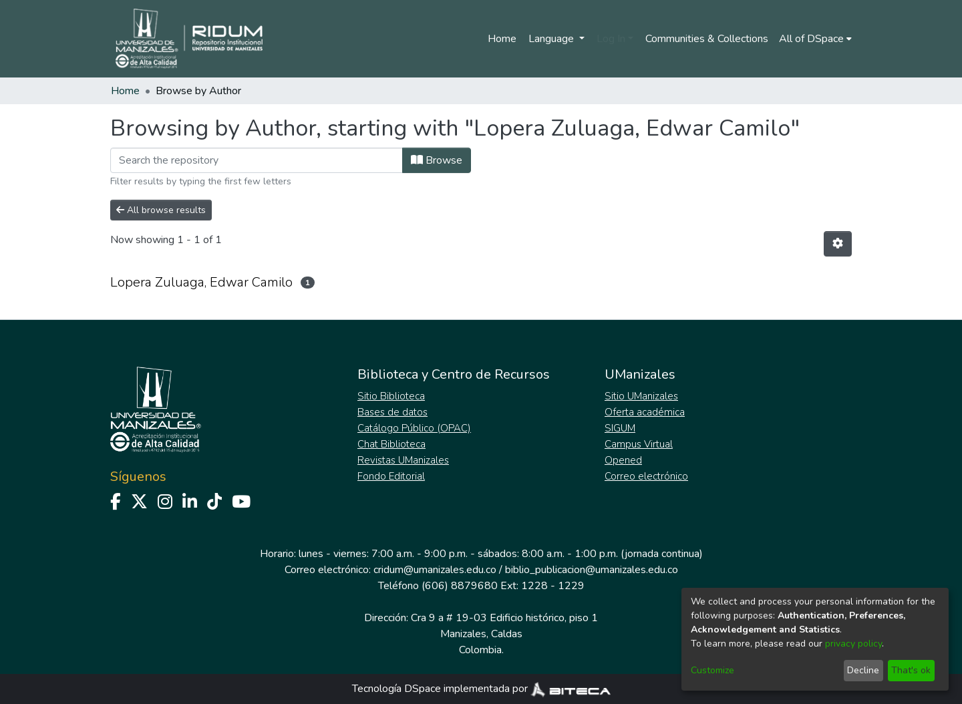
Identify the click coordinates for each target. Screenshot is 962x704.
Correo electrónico (646, 476)
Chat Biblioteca (391, 444)
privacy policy (853, 643)
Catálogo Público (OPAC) (414, 428)
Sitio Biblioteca (391, 396)
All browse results (161, 210)
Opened (623, 460)
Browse (436, 160)
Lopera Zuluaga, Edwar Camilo (201, 282)
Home (502, 38)
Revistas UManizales (403, 460)
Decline (863, 670)
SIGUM (620, 428)
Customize (712, 670)
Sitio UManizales (641, 396)
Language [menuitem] (552, 38)
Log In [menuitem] (611, 38)
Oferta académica (645, 412)
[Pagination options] (838, 243)
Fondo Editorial (391, 476)
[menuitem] (815, 38)
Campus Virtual (639, 444)
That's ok (911, 670)
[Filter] (256, 160)
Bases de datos (392, 412)
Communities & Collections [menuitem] (706, 38)
